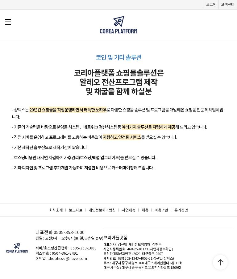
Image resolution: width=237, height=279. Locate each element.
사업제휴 (128, 209)
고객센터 (228, 4)
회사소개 (56, 209)
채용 (145, 209)
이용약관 (161, 209)
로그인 (211, 4)
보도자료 (75, 209)
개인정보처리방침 (102, 209)
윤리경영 (181, 209)
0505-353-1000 (69, 232)
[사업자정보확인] (161, 248)
